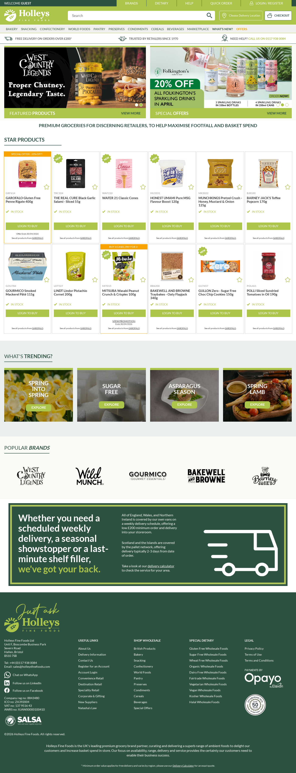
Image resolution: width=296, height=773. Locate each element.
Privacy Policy (254, 648)
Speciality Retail (88, 690)
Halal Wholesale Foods (204, 702)
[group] (75, 77)
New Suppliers (87, 702)
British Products (144, 648)
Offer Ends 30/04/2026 (27, 234)
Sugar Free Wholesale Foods (207, 654)
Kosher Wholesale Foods (205, 696)
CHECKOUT (281, 15)
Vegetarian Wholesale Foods (208, 684)
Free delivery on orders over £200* (43, 38)
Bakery (12, 29)
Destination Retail (90, 684)
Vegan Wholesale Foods (205, 690)
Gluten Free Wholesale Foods (208, 648)
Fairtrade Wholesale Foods (207, 678)
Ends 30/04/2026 (124, 322)
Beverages (175, 29)
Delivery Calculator (183, 765)
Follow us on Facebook (28, 690)
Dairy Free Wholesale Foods (207, 672)
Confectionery (52, 29)
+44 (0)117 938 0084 (23, 663)
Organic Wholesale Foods (206, 666)
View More (131, 113)
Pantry (99, 29)
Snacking (28, 29)
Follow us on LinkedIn (27, 683)
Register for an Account (93, 666)
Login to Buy (28, 226)
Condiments (138, 29)
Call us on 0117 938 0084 (267, 38)
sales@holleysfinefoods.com (31, 666)
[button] (136, 105)
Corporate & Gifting (91, 696)
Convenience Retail (91, 678)
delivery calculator (161, 566)
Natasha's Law (87, 708)
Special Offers (143, 708)
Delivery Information (92, 654)
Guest (26, 3)
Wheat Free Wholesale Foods (208, 660)
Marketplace (198, 29)
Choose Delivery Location (244, 15)
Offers (241, 29)
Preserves (116, 29)
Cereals (157, 29)
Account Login (87, 672)
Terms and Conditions (259, 660)
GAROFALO (37, 238)
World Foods (79, 29)
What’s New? (222, 29)
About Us (84, 648)
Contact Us (85, 660)
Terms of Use (253, 654)
